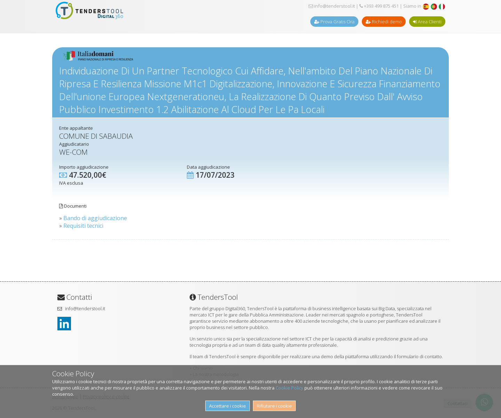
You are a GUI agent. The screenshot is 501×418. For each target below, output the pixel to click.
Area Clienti (427, 21)
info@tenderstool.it (332, 6)
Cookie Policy (289, 388)
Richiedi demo (384, 21)
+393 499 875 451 (379, 6)
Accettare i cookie (227, 406)
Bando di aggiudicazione (95, 218)
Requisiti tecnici (83, 226)
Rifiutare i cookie (274, 406)
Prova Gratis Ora (334, 21)
